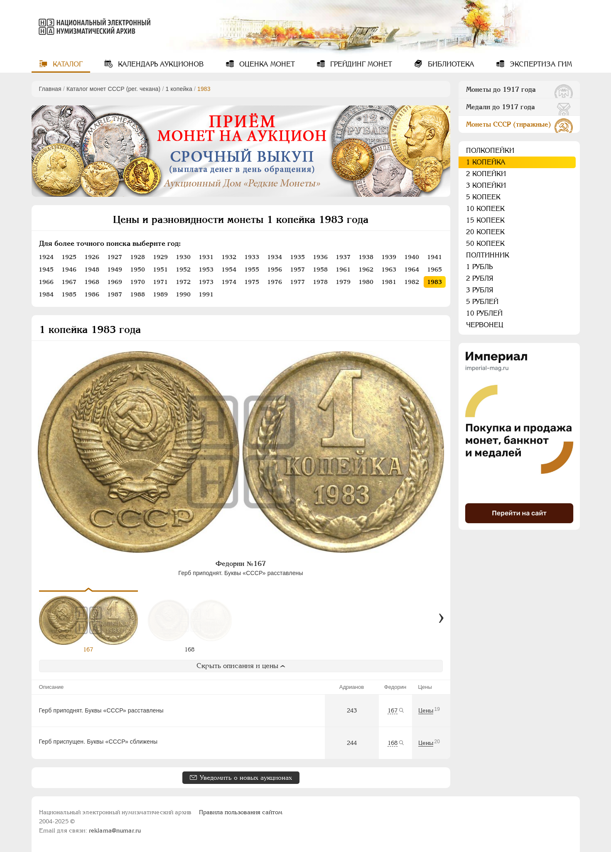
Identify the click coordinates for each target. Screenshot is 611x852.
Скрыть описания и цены (240, 666)
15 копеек (485, 220)
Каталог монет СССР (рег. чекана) (113, 89)
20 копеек (485, 232)
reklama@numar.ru (115, 830)
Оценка (266, 64)
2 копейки (486, 174)
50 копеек (485, 243)
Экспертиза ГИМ (540, 64)
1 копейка (178, 89)
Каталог (67, 64)
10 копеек (485, 209)
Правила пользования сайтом (240, 812)
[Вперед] (441, 618)
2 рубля (479, 278)
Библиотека (450, 64)
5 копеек (483, 197)
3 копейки (486, 185)
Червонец (484, 325)
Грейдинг (360, 64)
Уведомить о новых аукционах (246, 777)
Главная (50, 89)
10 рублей (484, 313)
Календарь (160, 64)
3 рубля (479, 290)
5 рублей (482, 302)
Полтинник (487, 255)
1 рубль (479, 267)
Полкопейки (490, 150)
